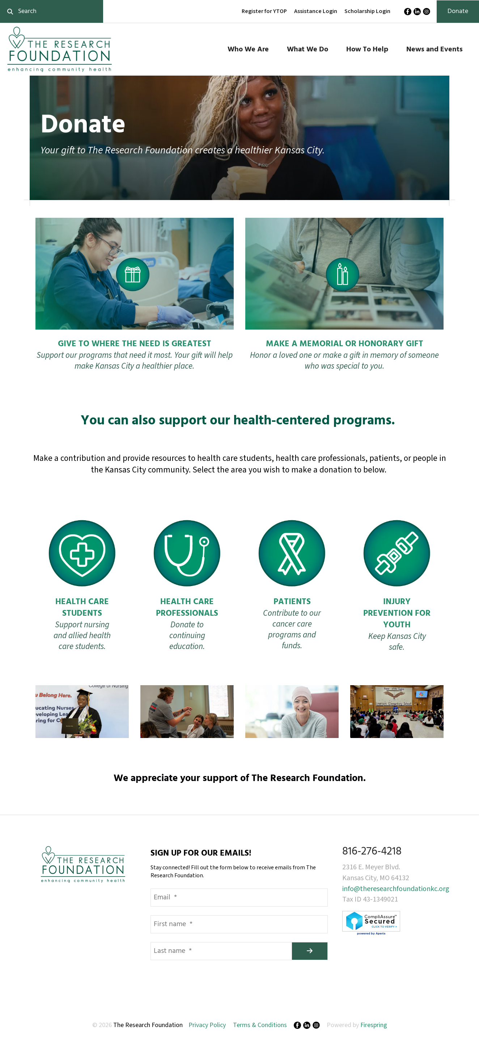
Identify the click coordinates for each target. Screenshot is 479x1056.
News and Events (434, 49)
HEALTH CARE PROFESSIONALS (187, 607)
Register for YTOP (264, 11)
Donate (458, 11)
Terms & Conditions (260, 1025)
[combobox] (51, 11)
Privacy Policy (207, 1025)
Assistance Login (315, 11)
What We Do (307, 49)
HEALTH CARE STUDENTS (82, 607)
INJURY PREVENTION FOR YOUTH (397, 613)
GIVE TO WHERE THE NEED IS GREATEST (134, 344)
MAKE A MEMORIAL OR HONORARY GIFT (344, 344)
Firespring (373, 1025)
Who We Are (248, 49)
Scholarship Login (367, 11)
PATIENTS (292, 602)
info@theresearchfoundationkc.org (395, 889)
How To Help (367, 49)
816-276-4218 (372, 851)
